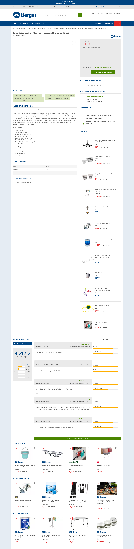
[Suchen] (80, 15)
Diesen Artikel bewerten (22, 344)
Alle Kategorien (22, 23)
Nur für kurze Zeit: (67, 1)
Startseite (16, 28)
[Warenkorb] (117, 15)
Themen (97, 23)
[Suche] (60, 15)
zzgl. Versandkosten (95, 47)
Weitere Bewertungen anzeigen (78, 438)
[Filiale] (92, 15)
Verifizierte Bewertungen (22, 364)
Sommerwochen (38, 23)
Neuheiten (108, 23)
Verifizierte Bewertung (84, 344)
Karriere (103, 7)
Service (109, 7)
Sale (118, 23)
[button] (100, 144)
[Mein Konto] (109, 15)
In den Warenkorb (103, 72)
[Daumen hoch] (37, 356)
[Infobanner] (67, 2)
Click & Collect (90, 124)
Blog (97, 7)
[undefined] (108, 144)
